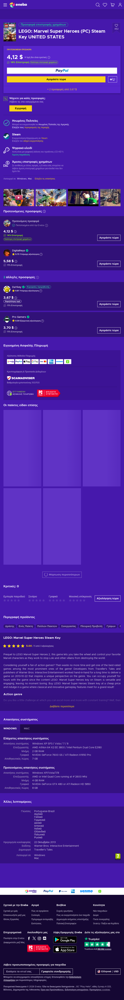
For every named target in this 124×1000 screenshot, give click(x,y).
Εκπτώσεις (36, 923)
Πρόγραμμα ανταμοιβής (42, 919)
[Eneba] (18, 4)
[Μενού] (5, 5)
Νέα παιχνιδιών (100, 911)
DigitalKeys (18, 250)
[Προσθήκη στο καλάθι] (112, 79)
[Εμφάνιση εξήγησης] (41, 254)
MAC (27, 728)
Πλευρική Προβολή (91, 626)
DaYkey (16, 287)
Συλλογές (35, 915)
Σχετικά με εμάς (10, 911)
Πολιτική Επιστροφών (66, 923)
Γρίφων (111, 626)
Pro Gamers (19, 317)
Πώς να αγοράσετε (40, 911)
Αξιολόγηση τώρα (108, 598)
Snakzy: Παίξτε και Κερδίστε (106, 923)
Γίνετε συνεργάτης (101, 919)
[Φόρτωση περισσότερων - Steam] (6, 136)
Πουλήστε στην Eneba (13, 938)
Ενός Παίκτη (26, 626)
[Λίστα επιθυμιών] (105, 5)
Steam (44, 138)
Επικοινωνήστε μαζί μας (14, 915)
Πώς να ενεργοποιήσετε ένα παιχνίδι (73, 915)
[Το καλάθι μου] (112, 5)
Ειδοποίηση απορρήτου (76, 990)
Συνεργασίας (68, 626)
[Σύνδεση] (120, 5)
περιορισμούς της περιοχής (36, 127)
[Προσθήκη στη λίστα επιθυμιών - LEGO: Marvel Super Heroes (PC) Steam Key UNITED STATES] (116, 28)
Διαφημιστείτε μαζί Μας (14, 942)
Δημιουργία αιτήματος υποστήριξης (73, 919)
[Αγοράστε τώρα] (62, 71)
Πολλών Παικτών (47, 626)
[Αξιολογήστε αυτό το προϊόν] (14, 646)
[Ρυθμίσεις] (108, 972)
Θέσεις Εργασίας (11, 919)
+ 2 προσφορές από (62, 89)
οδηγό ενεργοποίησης (33, 141)
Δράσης (9, 626)
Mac (36, 858)
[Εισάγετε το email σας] (21, 972)
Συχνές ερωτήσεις (65, 911)
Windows (39, 855)
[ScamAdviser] (21, 378)
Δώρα (96, 915)
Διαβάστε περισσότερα (62, 706)
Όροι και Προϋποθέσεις (52, 990)
